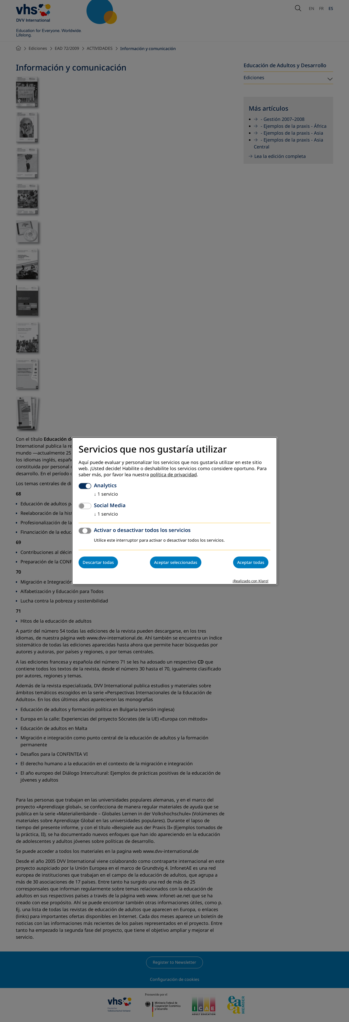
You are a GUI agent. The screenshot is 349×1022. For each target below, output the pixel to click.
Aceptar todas (250, 562)
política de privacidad (173, 475)
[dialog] (174, 510)
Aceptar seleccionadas (175, 562)
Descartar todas (98, 562)
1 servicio (106, 494)
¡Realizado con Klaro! (250, 581)
